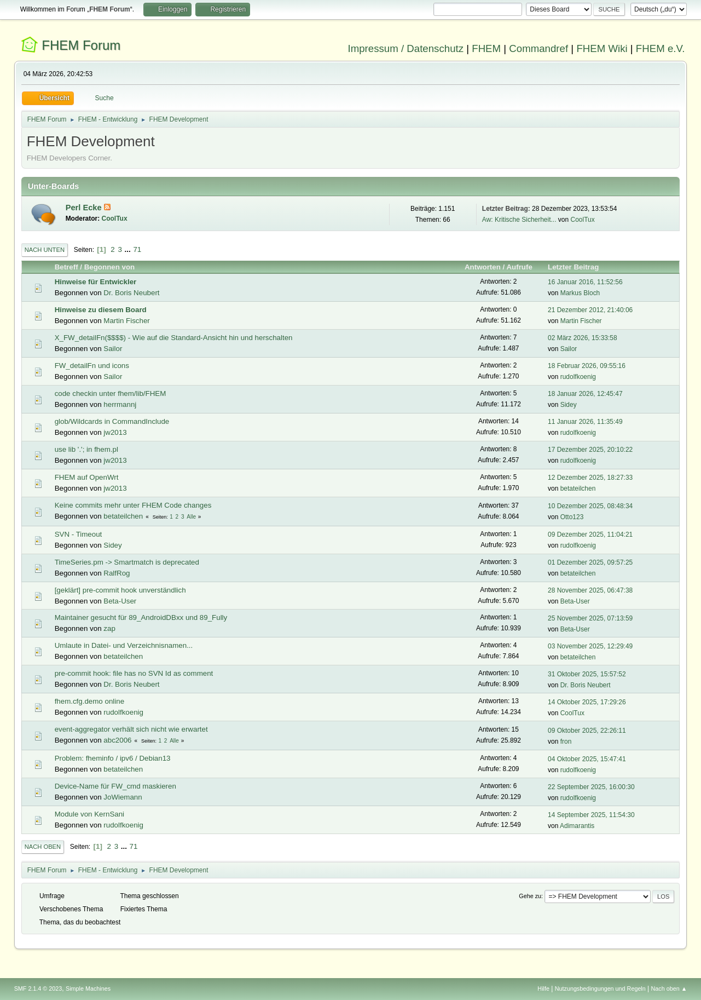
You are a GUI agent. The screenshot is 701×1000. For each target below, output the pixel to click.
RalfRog (116, 573)
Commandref (538, 48)
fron (566, 741)
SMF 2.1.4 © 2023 (38, 988)
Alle (191, 517)
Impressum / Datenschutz (406, 48)
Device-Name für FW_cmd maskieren (115, 786)
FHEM (486, 48)
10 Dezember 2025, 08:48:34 (590, 506)
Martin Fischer (126, 321)
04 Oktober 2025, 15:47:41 (587, 759)
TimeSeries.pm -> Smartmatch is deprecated (127, 562)
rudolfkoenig (578, 377)
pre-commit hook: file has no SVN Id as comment (134, 673)
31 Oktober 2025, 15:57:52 (587, 674)
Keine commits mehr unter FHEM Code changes (133, 505)
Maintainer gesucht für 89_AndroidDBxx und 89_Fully (141, 617)
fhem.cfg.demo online (89, 701)
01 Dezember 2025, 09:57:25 (590, 562)
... (129, 249)
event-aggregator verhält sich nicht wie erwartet (131, 729)
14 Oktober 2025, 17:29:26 (587, 702)
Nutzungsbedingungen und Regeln (600, 988)
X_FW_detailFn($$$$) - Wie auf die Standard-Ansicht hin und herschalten (174, 338)
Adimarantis (577, 826)
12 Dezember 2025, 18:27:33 (590, 477)
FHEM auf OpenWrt (87, 477)
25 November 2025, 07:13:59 (590, 618)
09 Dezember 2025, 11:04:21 (590, 534)
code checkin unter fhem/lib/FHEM (110, 393)
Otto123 (572, 517)
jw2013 (114, 432)
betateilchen (578, 488)
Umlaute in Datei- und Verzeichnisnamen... (124, 645)
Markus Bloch (580, 293)
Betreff (66, 267)
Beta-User (119, 601)
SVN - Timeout (78, 534)
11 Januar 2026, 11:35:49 (585, 422)
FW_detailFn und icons (92, 365)
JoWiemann (122, 797)
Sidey (568, 405)
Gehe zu (530, 896)
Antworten (483, 267)
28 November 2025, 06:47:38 (590, 590)
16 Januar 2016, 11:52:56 (585, 282)
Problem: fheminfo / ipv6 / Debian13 (113, 758)
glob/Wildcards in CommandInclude (112, 421)
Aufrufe (519, 267)
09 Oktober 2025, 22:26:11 (587, 730)
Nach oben (43, 846)
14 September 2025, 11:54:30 (591, 815)
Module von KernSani (89, 814)
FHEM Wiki (601, 48)
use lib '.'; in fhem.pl (86, 449)
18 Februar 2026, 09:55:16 (586, 366)
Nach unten (45, 249)
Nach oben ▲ (669, 988)
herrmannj (119, 404)
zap (109, 628)
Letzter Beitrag (578, 267)
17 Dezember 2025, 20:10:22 (590, 449)
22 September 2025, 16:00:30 (591, 787)
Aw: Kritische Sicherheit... (519, 219)
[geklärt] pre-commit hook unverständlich (120, 590)
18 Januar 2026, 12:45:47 (585, 394)
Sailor (112, 348)
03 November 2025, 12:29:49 (590, 646)
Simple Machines (88, 988)
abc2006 (117, 740)
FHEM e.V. (660, 48)
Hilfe (543, 988)
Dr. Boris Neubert (131, 293)
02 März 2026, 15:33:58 (582, 338)
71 (137, 249)
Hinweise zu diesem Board (101, 310)
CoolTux (115, 218)
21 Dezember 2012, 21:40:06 (590, 310)
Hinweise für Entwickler (96, 282)
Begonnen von (109, 267)
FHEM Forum (81, 45)
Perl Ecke (85, 207)
